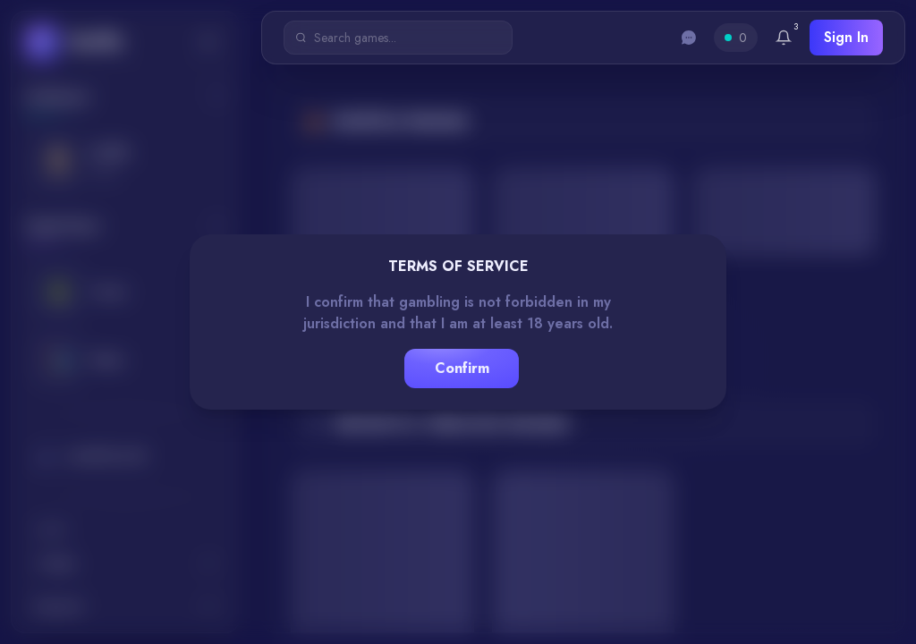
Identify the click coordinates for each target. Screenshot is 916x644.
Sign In (846, 37)
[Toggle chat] (688, 37)
